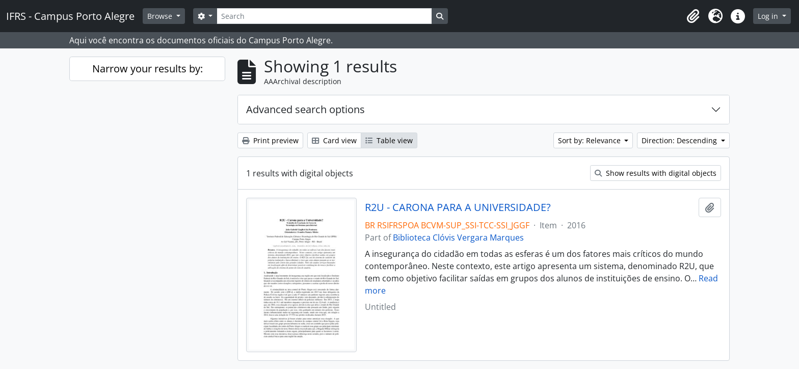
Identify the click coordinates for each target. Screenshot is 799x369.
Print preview (270, 140)
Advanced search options (305, 109)
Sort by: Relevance (590, 140)
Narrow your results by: (147, 68)
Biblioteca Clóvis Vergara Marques (458, 237)
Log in (769, 16)
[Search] (324, 16)
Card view (334, 140)
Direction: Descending (680, 140)
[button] (693, 16)
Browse (160, 16)
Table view (389, 140)
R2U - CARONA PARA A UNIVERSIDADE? (458, 207)
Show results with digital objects (655, 173)
